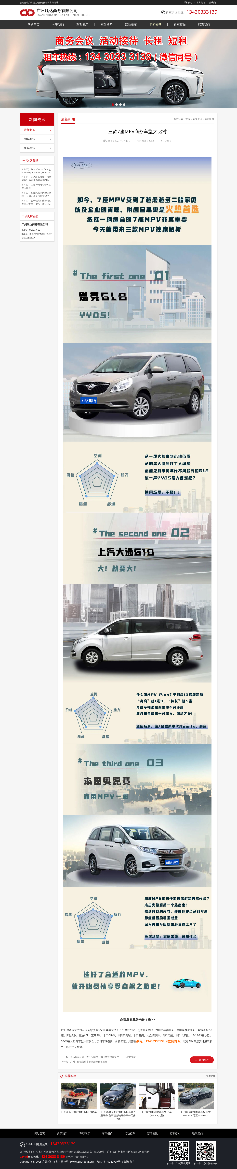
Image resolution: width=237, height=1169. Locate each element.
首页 (187, 119)
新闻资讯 (155, 24)
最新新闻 (209, 119)
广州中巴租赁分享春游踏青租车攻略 (88, 1061)
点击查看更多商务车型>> (137, 1019)
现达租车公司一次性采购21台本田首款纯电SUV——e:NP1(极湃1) (103, 1057)
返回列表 (204, 1060)
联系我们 (213, 2)
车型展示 (82, 24)
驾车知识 (29, 139)
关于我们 (58, 24)
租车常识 (29, 148)
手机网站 (188, 2)
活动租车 (131, 24)
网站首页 (34, 24)
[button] (113, 104)
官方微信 (200, 2)
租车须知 (180, 24)
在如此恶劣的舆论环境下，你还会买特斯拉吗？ (37, 194)
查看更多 (210, 1075)
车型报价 (107, 24)
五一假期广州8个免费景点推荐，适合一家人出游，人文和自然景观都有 (36, 204)
